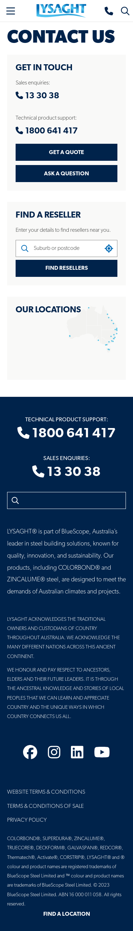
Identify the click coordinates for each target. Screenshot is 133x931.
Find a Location (66, 914)
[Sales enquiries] (109, 11)
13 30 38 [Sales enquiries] (66, 472)
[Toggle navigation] (10, 11)
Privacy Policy (27, 820)
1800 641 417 (47, 131)
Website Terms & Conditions (46, 792)
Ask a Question (66, 174)
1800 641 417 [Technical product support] (66, 434)
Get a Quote (66, 152)
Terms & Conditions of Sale (45, 806)
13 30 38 (37, 96)
